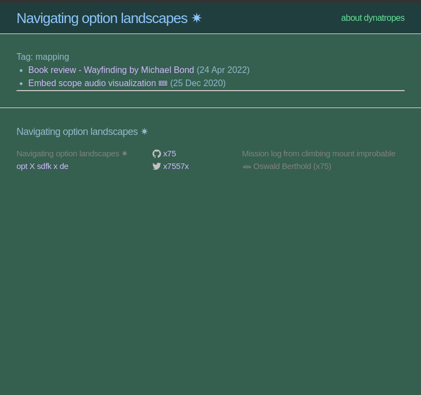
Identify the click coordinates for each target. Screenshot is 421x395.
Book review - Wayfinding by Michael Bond (112, 70)
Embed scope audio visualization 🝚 (98, 83)
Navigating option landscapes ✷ (109, 18)
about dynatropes (373, 17)
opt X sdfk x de (42, 166)
